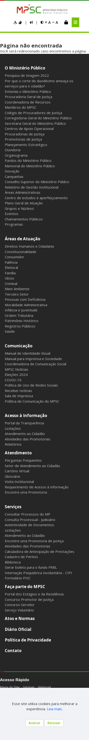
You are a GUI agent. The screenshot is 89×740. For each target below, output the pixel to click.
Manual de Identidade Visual (27, 353)
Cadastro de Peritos (21, 556)
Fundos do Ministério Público (28, 160)
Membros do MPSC (20, 107)
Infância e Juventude (21, 310)
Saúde (10, 331)
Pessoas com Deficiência (25, 299)
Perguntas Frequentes (23, 460)
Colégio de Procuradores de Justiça (33, 112)
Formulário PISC (18, 578)
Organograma (16, 155)
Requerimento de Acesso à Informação (37, 487)
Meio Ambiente (17, 288)
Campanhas (14, 176)
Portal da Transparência (24, 423)
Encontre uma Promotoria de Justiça (34, 540)
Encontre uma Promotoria (26, 492)
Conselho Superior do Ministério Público (37, 181)
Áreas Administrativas (22, 192)
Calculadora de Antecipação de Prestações (39, 551)
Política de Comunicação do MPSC (32, 401)
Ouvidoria (12, 149)
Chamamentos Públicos (24, 219)
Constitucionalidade (20, 251)
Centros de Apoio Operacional (29, 128)
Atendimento (18, 453)
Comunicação (19, 345)
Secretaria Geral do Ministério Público (35, 123)
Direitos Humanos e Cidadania (29, 246)
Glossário (12, 476)
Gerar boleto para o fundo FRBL (31, 567)
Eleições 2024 (16, 374)
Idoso (9, 278)
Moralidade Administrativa (26, 304)
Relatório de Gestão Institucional (31, 187)
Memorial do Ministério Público (30, 165)
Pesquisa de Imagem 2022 (27, 75)
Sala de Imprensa (19, 395)
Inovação (12, 171)
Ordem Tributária (19, 315)
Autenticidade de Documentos (29, 524)
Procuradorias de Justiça (24, 134)
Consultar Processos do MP (27, 514)
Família (10, 273)
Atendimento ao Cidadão (25, 433)
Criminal (11, 283)
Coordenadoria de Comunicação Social (35, 363)
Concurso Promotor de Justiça (29, 599)
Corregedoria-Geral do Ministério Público (38, 118)
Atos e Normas (20, 618)
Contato (13, 650)
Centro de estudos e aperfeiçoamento (36, 197)
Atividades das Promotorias (27, 439)
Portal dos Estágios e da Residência (34, 594)
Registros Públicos (20, 326)
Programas (14, 224)
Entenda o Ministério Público (28, 91)
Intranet (28, 687)
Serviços (13, 506)
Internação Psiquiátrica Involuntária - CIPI (38, 572)
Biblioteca (13, 562)
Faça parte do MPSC (25, 586)
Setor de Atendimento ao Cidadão (32, 465)
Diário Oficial (18, 629)
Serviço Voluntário (19, 610)
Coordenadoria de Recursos (28, 102)
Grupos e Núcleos (19, 208)
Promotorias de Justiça (23, 139)
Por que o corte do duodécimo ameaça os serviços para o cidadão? (39, 83)
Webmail (44, 687)
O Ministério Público (25, 68)
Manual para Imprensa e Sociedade (33, 358)
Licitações (13, 428)
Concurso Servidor (20, 604)
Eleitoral (11, 267)
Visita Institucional (19, 481)
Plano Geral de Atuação (24, 203)
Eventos (11, 213)
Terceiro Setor (17, 294)
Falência (11, 262)
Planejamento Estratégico (26, 144)
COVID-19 (13, 380)
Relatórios (13, 444)
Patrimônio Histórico (21, 320)
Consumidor (14, 256)
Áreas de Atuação (22, 238)
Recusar (54, 723)
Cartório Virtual (17, 471)
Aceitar (34, 723)
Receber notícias (18, 390)
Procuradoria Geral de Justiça (28, 96)
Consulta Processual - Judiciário (30, 519)
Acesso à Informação (26, 415)
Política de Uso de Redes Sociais (31, 385)
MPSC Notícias (16, 369)
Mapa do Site (10, 687)
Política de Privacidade (28, 640)
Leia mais (54, 708)
